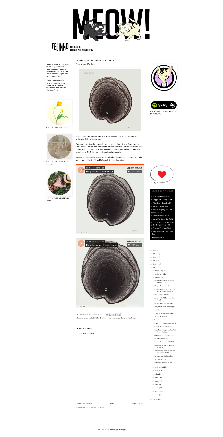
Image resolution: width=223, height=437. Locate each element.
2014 (155, 268)
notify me (54, 90)
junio (157, 377)
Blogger (123, 430)
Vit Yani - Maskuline (160, 206)
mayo (157, 381)
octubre (157, 278)
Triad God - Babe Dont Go (163, 203)
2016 (155, 261)
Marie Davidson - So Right (163, 219)
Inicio (112, 404)
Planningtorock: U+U (161, 339)
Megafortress (81, 136)
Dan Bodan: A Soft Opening (163, 303)
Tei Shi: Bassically (160, 317)
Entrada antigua (137, 404)
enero (157, 395)
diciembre (158, 271)
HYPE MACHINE (162, 191)
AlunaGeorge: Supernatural (163, 335)
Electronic (123, 318)
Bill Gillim (96, 318)
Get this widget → (157, 237)
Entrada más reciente (84, 404)
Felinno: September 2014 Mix (164, 342)
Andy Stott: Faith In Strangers (164, 307)
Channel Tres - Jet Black (162, 228)
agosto (157, 370)
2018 (155, 254)
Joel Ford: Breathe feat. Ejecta (164, 313)
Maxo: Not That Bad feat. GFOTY (165, 323)
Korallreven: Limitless (162, 295)
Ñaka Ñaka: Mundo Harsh (163, 363)
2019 (155, 250)
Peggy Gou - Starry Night (162, 200)
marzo (157, 388)
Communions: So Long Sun (163, 356)
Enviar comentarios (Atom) (95, 408)
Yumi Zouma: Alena (161, 320)
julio (156, 374)
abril (156, 384)
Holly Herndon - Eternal (161, 196)
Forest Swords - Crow (161, 215)
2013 (155, 399)
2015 (155, 264)
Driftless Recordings (117, 160)
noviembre (159, 274)
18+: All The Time (160, 359)
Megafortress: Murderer (162, 286)
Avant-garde (88, 318)
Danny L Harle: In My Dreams (164, 327)
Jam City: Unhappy (160, 310)
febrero (157, 391)
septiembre (159, 367)
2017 (155, 257)
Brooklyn (103, 318)
